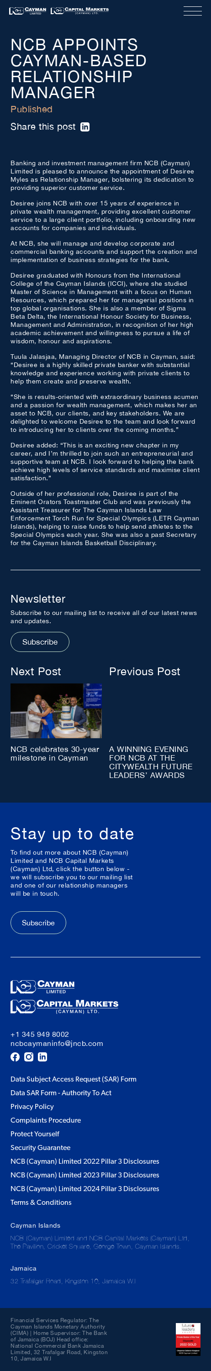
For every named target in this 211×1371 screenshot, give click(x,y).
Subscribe (40, 641)
